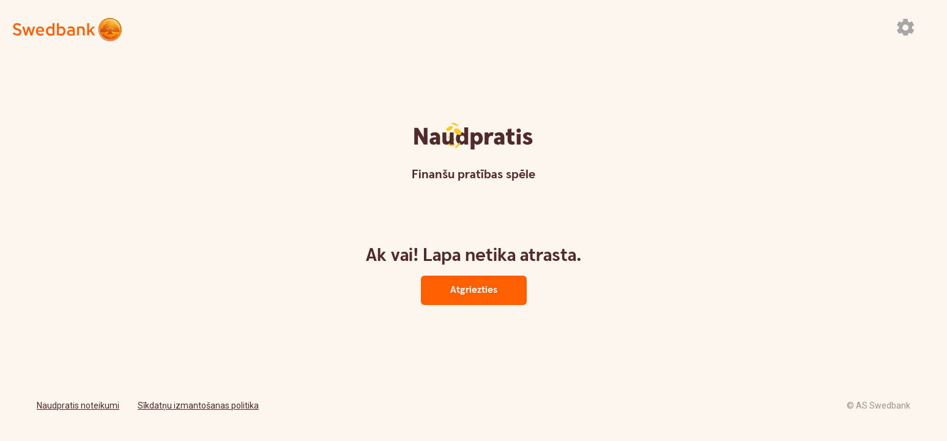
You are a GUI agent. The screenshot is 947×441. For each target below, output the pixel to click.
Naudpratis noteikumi (78, 405)
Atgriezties (473, 290)
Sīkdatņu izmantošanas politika (198, 405)
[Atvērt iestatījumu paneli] (905, 27)
